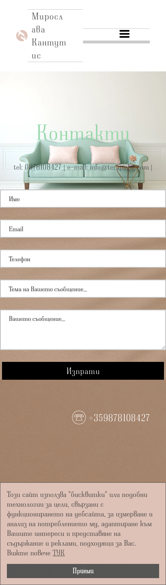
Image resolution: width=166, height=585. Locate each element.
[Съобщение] (83, 330)
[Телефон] (83, 258)
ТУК (59, 552)
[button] (124, 34)
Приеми (83, 570)
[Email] (83, 228)
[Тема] (83, 289)
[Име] (83, 198)
